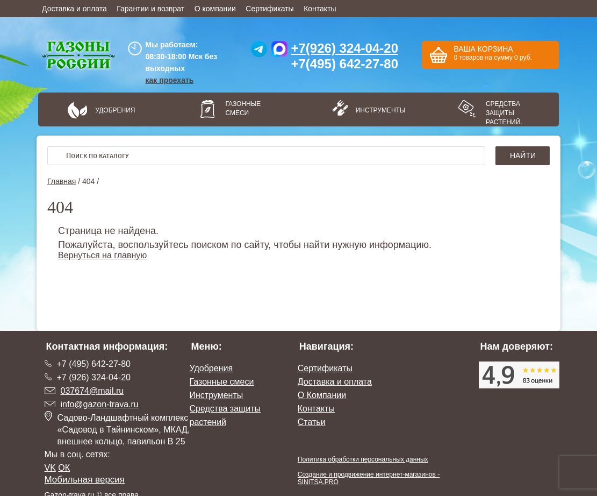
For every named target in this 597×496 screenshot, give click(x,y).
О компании (215, 8)
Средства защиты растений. (504, 113)
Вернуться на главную (102, 255)
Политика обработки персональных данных (363, 459)
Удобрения (115, 110)
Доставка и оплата (74, 8)
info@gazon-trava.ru (100, 404)
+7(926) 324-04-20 (344, 48)
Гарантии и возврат (150, 8)
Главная (61, 181)
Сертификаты (269, 8)
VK (50, 467)
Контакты (320, 8)
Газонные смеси (243, 108)
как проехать (170, 80)
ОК (64, 467)
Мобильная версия (85, 479)
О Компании (322, 395)
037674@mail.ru (92, 390)
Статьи (312, 422)
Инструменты (377, 110)
